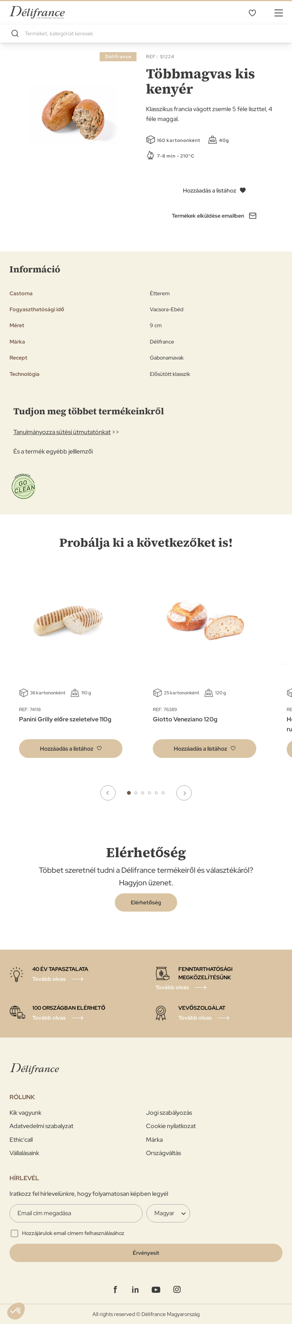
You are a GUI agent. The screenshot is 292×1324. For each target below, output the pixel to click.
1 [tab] (128, 792)
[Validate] (146, 1253)
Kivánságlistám (252, 12)
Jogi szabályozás (169, 1113)
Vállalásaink (24, 1153)
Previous (108, 792)
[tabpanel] (204, 667)
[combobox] (146, 33)
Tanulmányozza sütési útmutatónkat (62, 432)
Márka (154, 1140)
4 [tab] (149, 792)
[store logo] (37, 12)
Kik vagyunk (25, 1113)
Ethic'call (21, 1140)
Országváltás (163, 1153)
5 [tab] (156, 792)
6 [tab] (163, 792)
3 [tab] (142, 792)
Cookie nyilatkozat (171, 1126)
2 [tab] (135, 792)
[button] (70, 748)
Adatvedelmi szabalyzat (41, 1126)
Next (184, 792)
